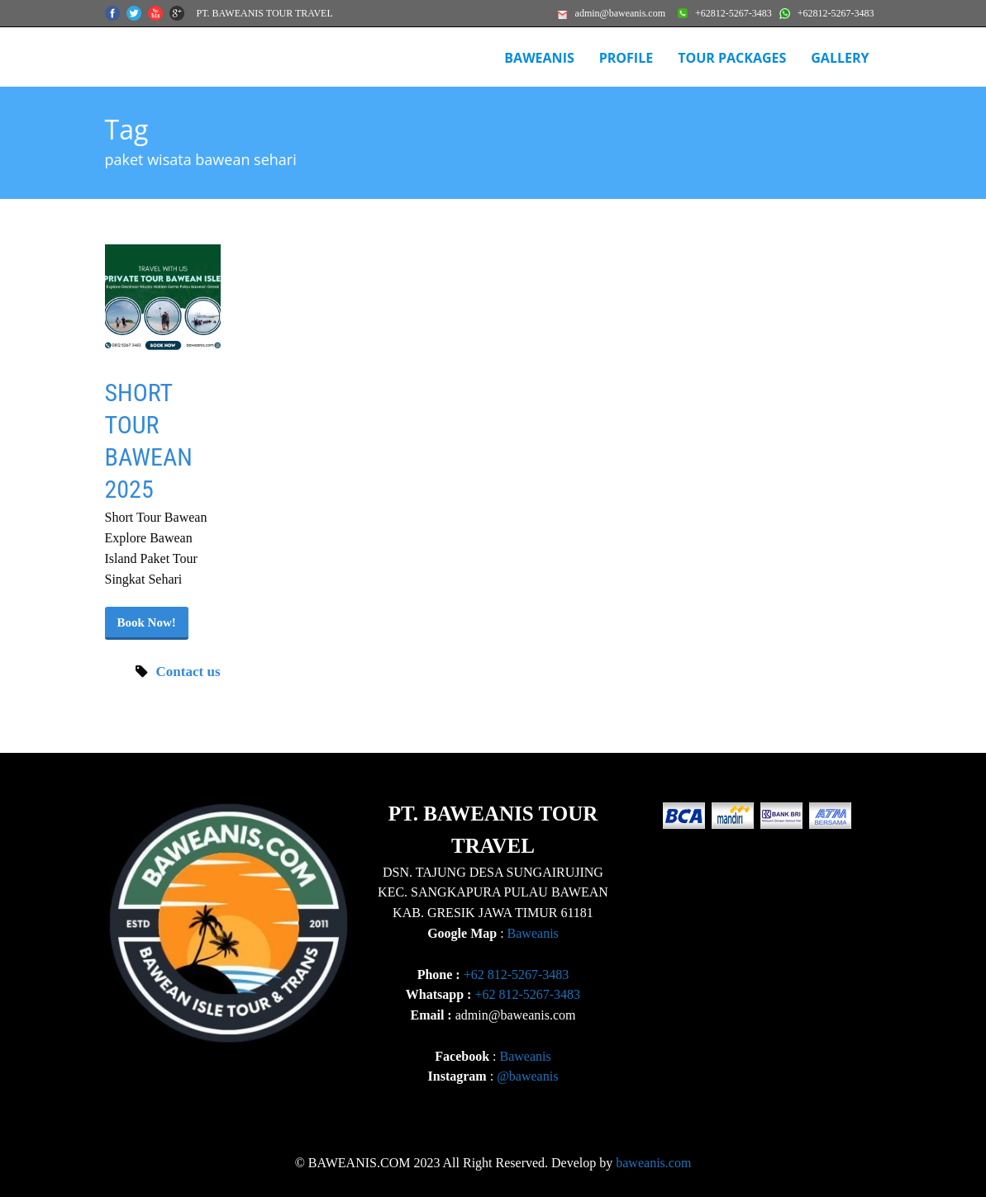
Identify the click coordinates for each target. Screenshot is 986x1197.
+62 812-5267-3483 (516, 975)
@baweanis (527, 1076)
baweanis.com (653, 1163)
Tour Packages (732, 58)
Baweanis (533, 933)
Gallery (840, 58)
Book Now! (146, 622)
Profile (626, 58)
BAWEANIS (539, 58)
